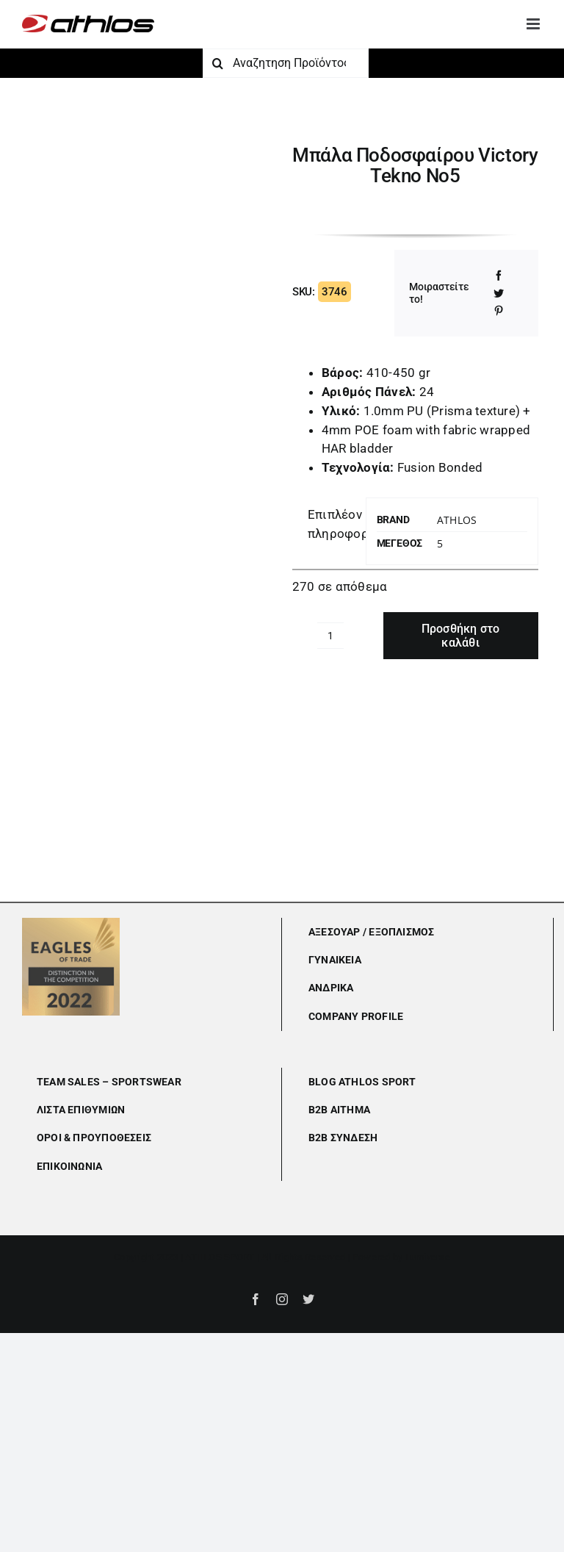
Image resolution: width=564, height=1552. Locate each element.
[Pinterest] (498, 311)
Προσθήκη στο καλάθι (461, 636)
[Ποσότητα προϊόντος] (330, 635)
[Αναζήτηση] (217, 63)
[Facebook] (498, 275)
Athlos (457, 520)
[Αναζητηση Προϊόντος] (286, 63)
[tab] (324, 524)
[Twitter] (498, 293)
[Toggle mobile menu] (534, 24)
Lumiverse (427, 1256)
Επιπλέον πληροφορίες (332, 524)
